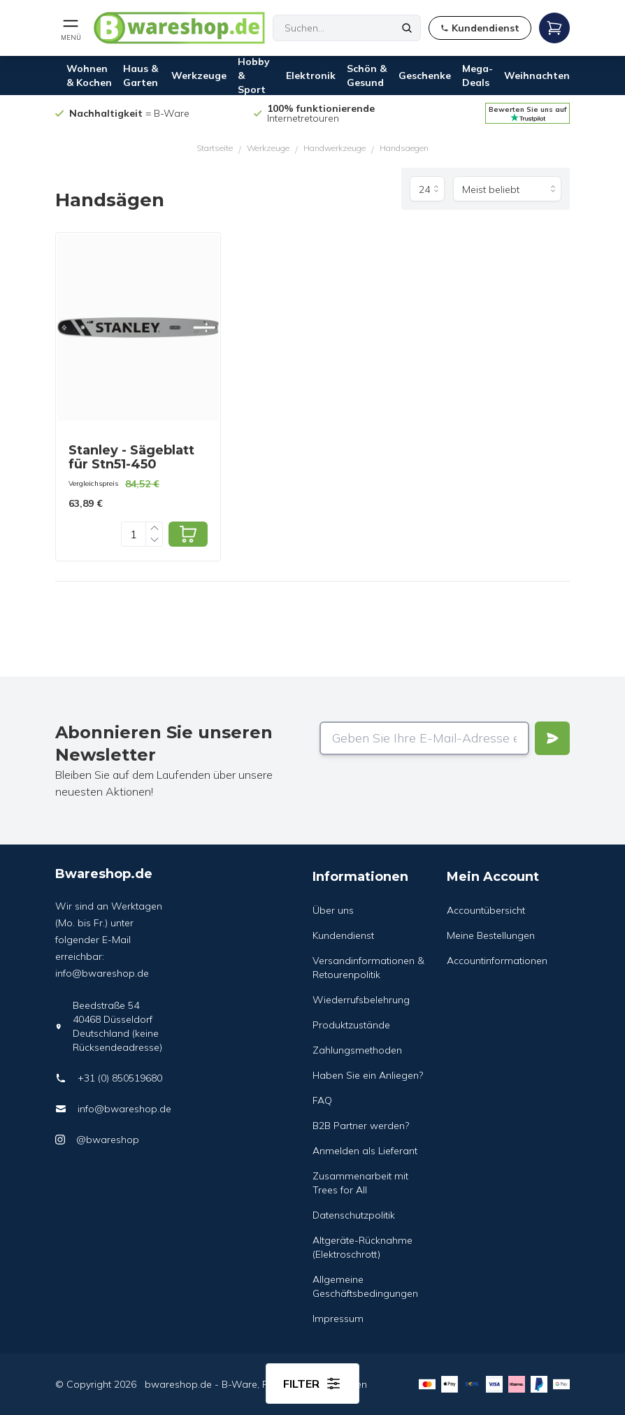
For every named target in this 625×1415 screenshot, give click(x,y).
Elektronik (311, 75)
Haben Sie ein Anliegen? (367, 1075)
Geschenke (424, 75)
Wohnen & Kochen (89, 75)
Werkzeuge (199, 75)
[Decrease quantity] (154, 540)
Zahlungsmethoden (357, 1050)
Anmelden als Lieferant (364, 1150)
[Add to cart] (188, 534)
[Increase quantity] (154, 528)
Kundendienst (343, 935)
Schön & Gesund (367, 75)
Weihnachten (537, 75)
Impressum (338, 1318)
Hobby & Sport (254, 75)
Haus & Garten (140, 75)
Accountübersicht (486, 910)
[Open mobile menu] (70, 28)
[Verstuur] (552, 738)
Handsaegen (404, 148)
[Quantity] (133, 534)
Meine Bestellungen (491, 935)
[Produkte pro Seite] (427, 188)
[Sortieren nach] (507, 188)
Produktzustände (351, 1025)
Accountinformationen (497, 960)
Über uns (333, 910)
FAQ (322, 1100)
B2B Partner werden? (360, 1125)
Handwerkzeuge (334, 148)
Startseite (214, 148)
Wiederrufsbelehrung (361, 999)
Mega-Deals (477, 75)
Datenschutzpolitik (353, 1215)
